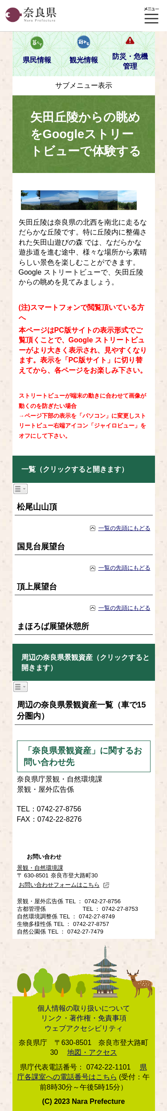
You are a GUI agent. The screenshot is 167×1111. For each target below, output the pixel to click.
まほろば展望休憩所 (53, 626)
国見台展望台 (41, 546)
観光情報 (83, 60)
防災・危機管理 (130, 61)
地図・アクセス (92, 1052)
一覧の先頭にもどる (124, 528)
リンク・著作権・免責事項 (83, 1018)
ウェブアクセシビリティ (84, 1028)
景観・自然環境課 (40, 867)
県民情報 (37, 60)
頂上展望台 (37, 586)
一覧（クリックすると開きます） (74, 469)
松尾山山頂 (37, 506)
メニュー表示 (151, 15)
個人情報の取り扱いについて (83, 1008)
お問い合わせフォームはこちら (64, 884)
